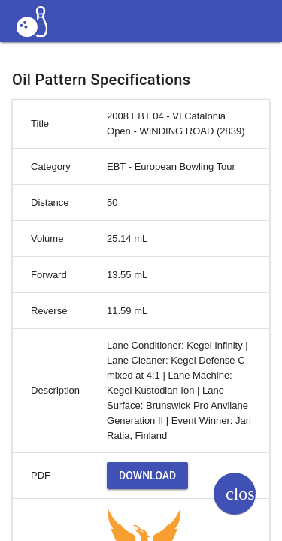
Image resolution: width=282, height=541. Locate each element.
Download (147, 476)
